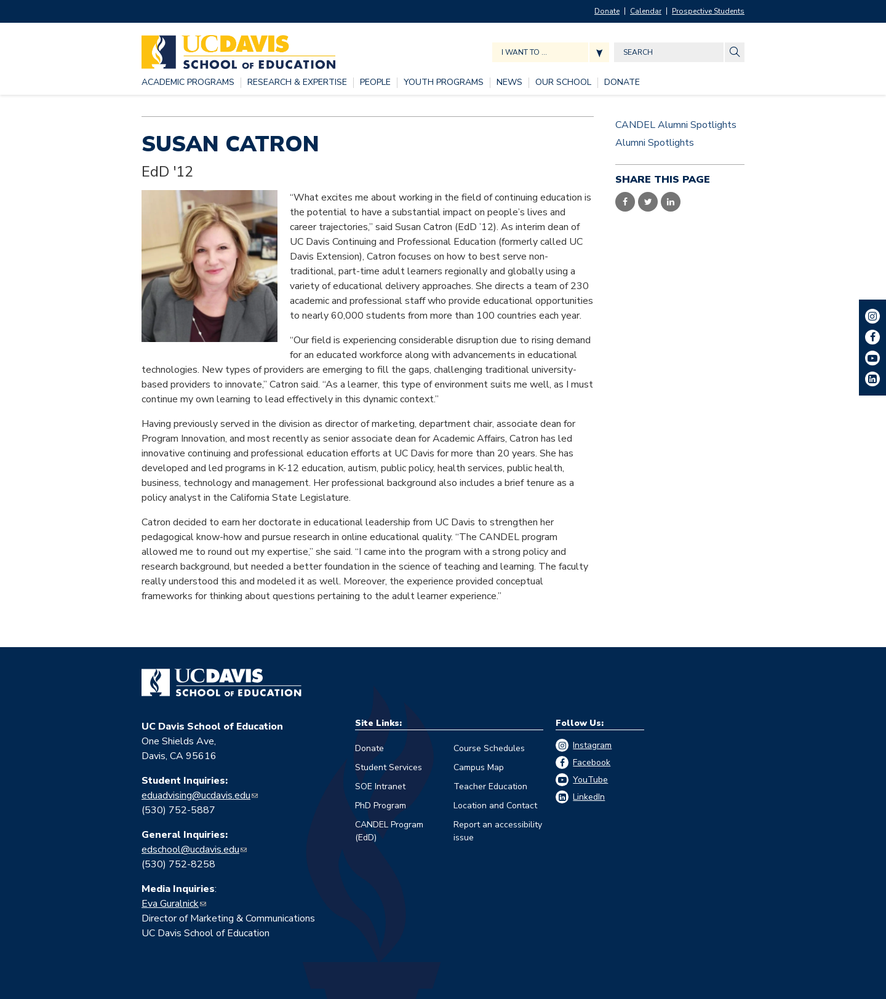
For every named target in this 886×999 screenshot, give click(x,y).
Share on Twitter (648, 202)
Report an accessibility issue (497, 831)
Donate (607, 11)
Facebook (591, 762)
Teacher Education (490, 786)
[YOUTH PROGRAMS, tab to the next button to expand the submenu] (443, 83)
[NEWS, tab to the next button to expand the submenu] (509, 83)
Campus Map (478, 767)
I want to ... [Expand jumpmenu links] (524, 52)
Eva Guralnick (170, 903)
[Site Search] (734, 52)
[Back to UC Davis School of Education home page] (238, 49)
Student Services (388, 767)
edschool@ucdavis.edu (190, 849)
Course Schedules (489, 748)
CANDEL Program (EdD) (389, 831)
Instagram (592, 745)
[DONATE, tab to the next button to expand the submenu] (622, 83)
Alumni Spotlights (654, 142)
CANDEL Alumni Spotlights (675, 125)
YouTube (590, 780)
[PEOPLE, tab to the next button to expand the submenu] (375, 83)
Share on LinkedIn (670, 202)
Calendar (645, 11)
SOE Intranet (380, 786)
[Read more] (209, 265)
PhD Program (380, 805)
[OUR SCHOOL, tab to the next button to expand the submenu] (563, 83)
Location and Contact (495, 805)
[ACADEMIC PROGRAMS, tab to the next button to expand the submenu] (188, 83)
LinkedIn (589, 797)
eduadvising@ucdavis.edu (196, 795)
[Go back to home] (221, 683)
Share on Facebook (625, 202)
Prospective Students (708, 11)
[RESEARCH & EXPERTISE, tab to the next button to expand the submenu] (297, 83)
